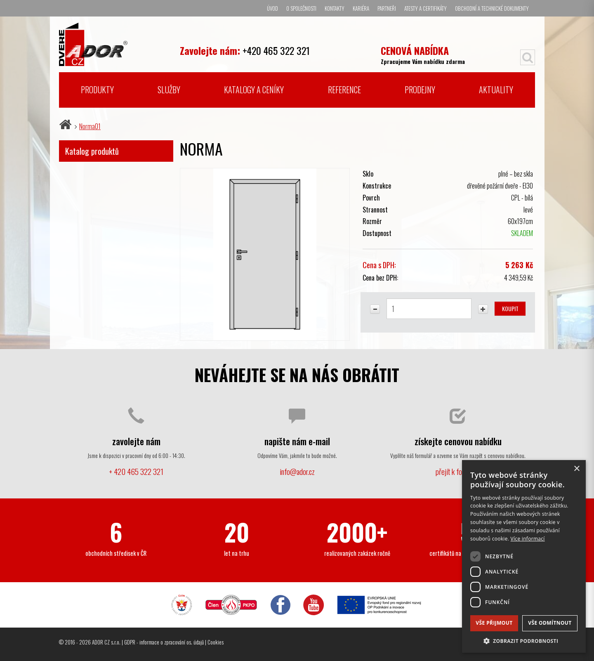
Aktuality (496, 89)
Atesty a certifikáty (425, 8)
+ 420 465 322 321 (136, 471)
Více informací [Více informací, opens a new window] (528, 538)
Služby (169, 89)
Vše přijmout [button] (494, 622)
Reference (344, 89)
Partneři (386, 8)
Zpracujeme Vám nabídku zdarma (423, 54)
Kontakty (334, 8)
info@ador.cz (297, 471)
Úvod (272, 8)
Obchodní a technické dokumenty (492, 8)
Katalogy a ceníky (254, 89)
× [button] (576, 469)
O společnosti (301, 8)
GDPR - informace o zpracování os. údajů (164, 642)
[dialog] (524, 556)
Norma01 (90, 126)
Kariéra (361, 8)
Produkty (97, 89)
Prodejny (420, 89)
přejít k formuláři (458, 471)
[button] (524, 640)
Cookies (215, 642)
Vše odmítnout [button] (549, 622)
